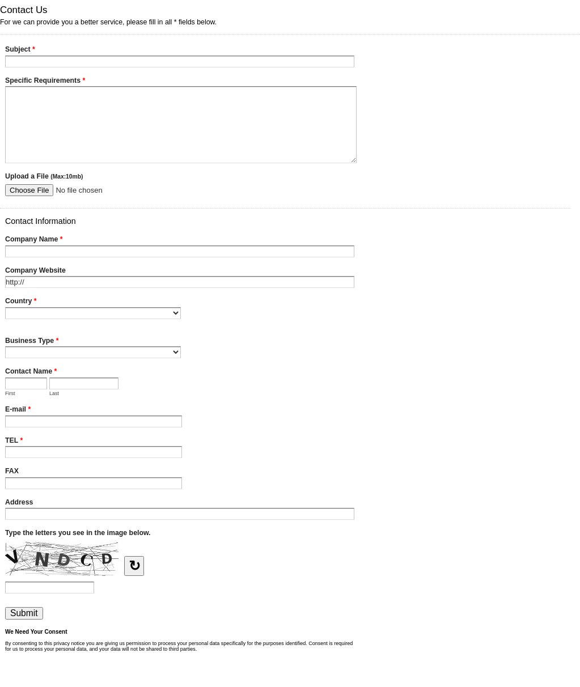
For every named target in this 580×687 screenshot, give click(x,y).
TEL (14, 441)
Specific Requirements (45, 82)
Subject (20, 50)
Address (19, 502)
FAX (12, 471)
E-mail (18, 410)
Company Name (34, 240)
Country (21, 302)
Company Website (35, 270)
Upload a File (44, 176)
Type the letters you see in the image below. (78, 533)
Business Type (31, 342)
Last (54, 393)
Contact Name (31, 372)
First (10, 393)
